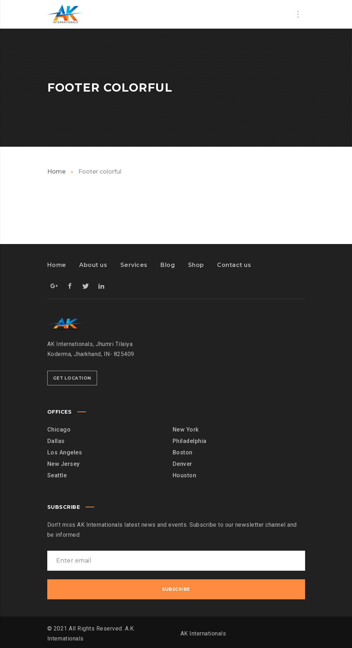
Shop (196, 265)
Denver (182, 464)
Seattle (57, 475)
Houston (185, 475)
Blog (167, 265)
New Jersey (63, 464)
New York (186, 429)
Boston (183, 452)
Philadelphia (190, 441)
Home (56, 171)
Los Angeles (64, 452)
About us (93, 265)
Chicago (59, 429)
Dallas (56, 441)
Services (134, 265)
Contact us (234, 265)
